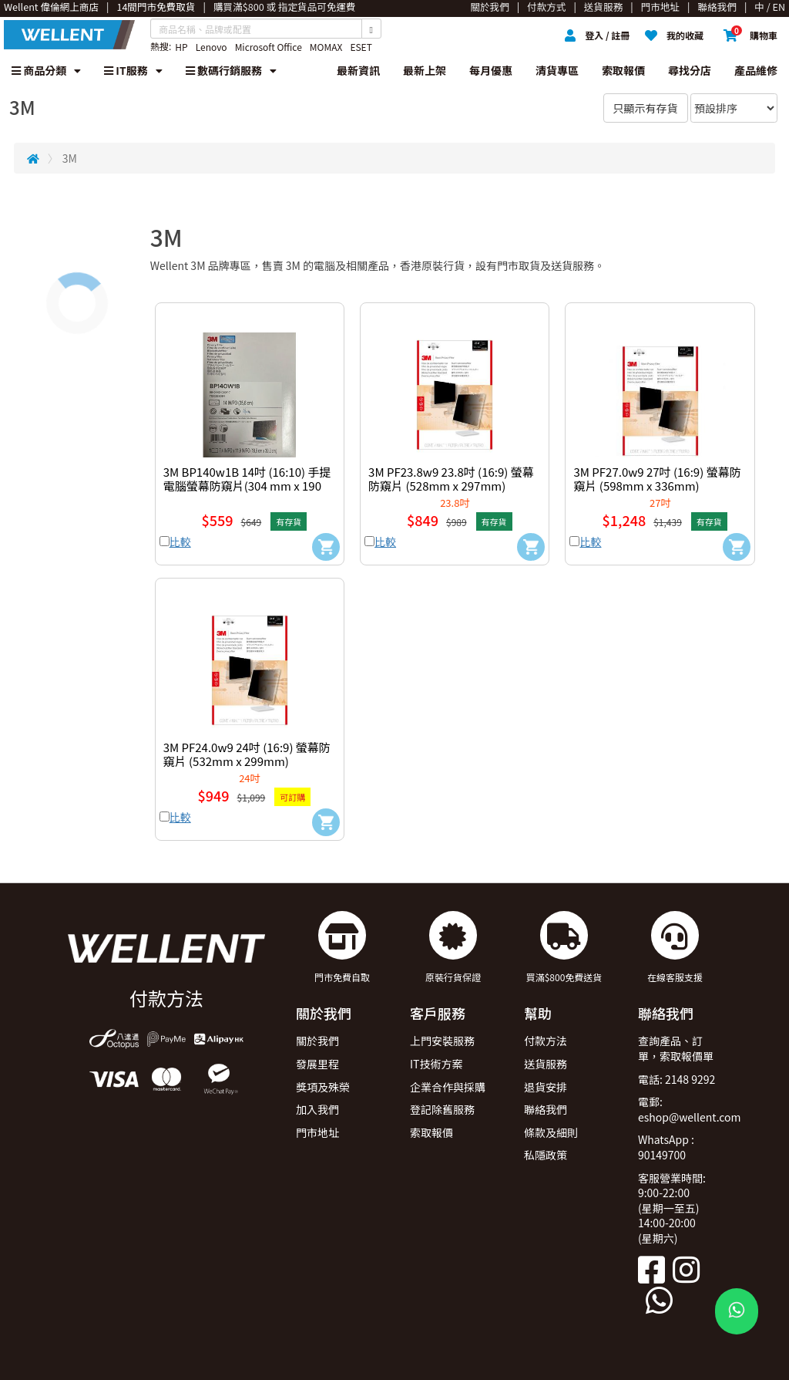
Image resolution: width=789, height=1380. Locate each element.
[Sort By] (733, 108)
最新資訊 (358, 70)
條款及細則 (551, 1132)
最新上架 (424, 70)
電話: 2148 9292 (676, 1079)
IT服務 (133, 70)
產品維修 (755, 70)
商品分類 (46, 70)
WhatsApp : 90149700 (666, 1147)
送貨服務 (545, 1063)
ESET (360, 46)
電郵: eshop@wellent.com (689, 1109)
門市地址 (317, 1132)
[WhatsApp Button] (736, 1311)
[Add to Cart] (326, 547)
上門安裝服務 (442, 1040)
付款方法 (545, 1040)
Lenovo (211, 46)
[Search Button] (371, 29)
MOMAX (326, 46)
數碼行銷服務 (231, 70)
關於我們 (317, 1040)
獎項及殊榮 (323, 1087)
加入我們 (317, 1109)
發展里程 (317, 1063)
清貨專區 (557, 70)
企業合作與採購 (447, 1087)
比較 (180, 541)
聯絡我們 (545, 1109)
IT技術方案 (436, 1063)
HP (181, 46)
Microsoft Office (268, 46)
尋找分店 (689, 70)
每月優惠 (490, 70)
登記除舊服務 (442, 1109)
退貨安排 (545, 1087)
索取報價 (623, 70)
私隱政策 (545, 1154)
